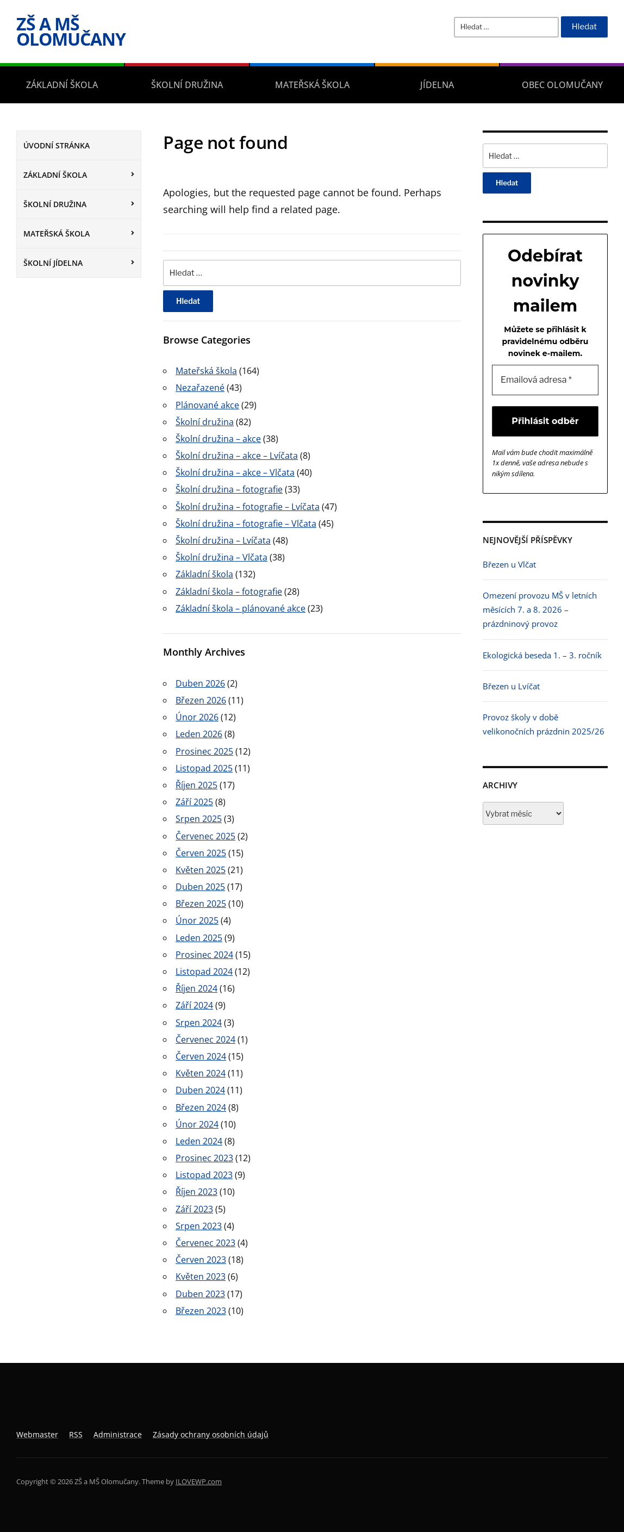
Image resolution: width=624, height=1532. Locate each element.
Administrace (117, 1434)
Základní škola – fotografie (229, 591)
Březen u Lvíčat (511, 686)
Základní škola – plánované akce (240, 608)
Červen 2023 (201, 1260)
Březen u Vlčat (509, 564)
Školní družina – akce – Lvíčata (237, 456)
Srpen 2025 (199, 819)
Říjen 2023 (196, 1192)
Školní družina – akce (218, 439)
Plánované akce (207, 405)
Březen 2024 (201, 1107)
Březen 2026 (201, 700)
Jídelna (437, 85)
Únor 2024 (197, 1124)
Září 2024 (194, 1005)
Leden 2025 (199, 938)
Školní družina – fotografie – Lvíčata (248, 507)
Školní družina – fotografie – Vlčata (246, 524)
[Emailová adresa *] (545, 380)
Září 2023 (194, 1209)
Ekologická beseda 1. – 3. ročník (542, 655)
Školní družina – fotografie (229, 489)
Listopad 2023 (204, 1175)
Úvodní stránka (56, 145)
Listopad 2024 (204, 971)
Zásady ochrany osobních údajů (211, 1434)
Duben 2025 (200, 887)
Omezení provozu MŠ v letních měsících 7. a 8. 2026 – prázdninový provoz (540, 610)
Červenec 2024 (205, 1039)
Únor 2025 (197, 920)
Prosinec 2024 (204, 955)
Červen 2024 (201, 1056)
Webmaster (37, 1434)
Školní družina (187, 85)
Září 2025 (194, 802)
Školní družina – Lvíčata (223, 540)
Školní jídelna (53, 263)
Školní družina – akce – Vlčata (235, 472)
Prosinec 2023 (204, 1158)
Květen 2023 (201, 1276)
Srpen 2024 (199, 1023)
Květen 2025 (201, 870)
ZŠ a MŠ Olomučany (71, 31)
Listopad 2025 (204, 768)
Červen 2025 (201, 853)
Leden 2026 (199, 734)
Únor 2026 (197, 717)
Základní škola (62, 85)
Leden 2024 (199, 1141)
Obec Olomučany (562, 85)
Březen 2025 (201, 904)
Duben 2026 (200, 683)
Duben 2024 (200, 1090)
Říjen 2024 (196, 988)
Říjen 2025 (196, 785)
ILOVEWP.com (199, 1481)
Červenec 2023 (205, 1243)
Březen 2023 (201, 1311)
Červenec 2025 (205, 836)
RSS (76, 1434)
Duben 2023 (200, 1294)
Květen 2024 (201, 1073)
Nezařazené (200, 388)
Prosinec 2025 (204, 751)
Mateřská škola (312, 85)
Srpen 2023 (199, 1226)
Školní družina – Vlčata (221, 557)
